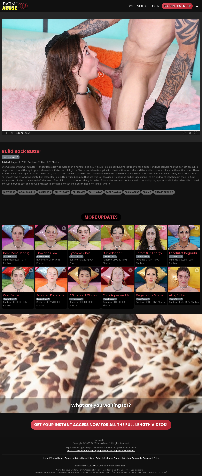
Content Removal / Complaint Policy (141, 458)
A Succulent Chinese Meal (84, 295)
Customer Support (112, 458)
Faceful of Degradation (184, 253)
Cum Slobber (112, 253)
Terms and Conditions (76, 458)
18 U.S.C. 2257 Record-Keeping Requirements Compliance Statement (101, 450)
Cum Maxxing (12, 295)
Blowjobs (9, 192)
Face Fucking (113, 192)
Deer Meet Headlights (18, 253)
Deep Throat (62, 192)
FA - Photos (95, 192)
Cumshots (45, 192)
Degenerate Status (149, 295)
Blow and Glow (46, 253)
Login (155, 6)
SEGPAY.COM (93, 465)
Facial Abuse (132, 192)
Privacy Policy (95, 458)
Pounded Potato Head (51, 295)
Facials (147, 192)
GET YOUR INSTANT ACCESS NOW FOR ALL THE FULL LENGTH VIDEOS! (101, 424)
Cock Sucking (27, 192)
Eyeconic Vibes (79, 253)
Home (130, 6)
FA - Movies (79, 192)
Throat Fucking (164, 192)
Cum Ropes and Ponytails (118, 295)
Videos (142, 6)
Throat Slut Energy (149, 253)
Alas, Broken (177, 295)
